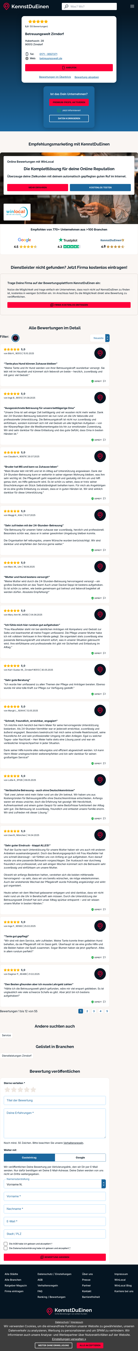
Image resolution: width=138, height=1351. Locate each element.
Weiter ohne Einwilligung (53, 1345)
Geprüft (98, 381)
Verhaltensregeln (73, 1142)
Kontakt (86, 1291)
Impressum (121, 1273)
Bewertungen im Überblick (55, 76)
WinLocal (120, 1279)
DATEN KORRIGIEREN (69, 118)
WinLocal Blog (123, 1285)
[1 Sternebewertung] (7, 1089)
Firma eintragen (14, 1291)
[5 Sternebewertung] (33, 1089)
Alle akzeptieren (90, 1345)
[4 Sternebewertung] (27, 1089)
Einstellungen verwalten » (69, 1339)
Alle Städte (11, 1273)
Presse (86, 1279)
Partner (86, 1285)
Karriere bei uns (124, 1291)
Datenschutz (45, 1273)
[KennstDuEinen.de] (26, 6)
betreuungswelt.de (51, 58)
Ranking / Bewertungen (51, 1296)
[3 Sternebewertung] (20, 1089)
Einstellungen (63, 1273)
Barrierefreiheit (91, 1296)
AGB (15, 1243)
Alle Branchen (13, 1279)
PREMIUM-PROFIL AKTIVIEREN (69, 102)
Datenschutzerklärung (24, 1248)
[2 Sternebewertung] (14, 1089)
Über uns (87, 1273)
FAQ (40, 1291)
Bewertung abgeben (87, 77)
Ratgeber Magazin (16, 1285)
